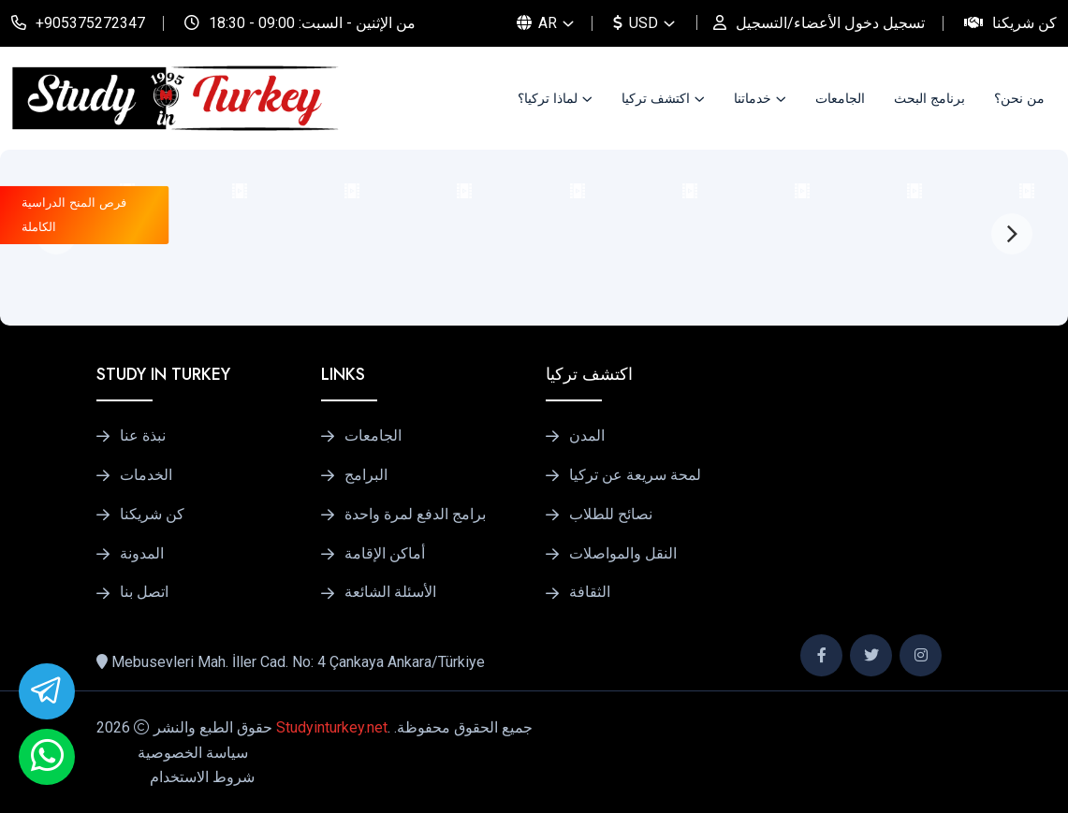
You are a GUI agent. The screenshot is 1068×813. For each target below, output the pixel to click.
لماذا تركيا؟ (548, 98)
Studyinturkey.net (332, 727)
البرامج (366, 475)
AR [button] (537, 23)
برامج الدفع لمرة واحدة (415, 514)
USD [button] (635, 23)
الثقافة (589, 592)
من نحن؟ (1019, 98)
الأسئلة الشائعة (390, 592)
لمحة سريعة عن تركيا (635, 475)
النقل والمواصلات (623, 553)
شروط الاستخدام (202, 777)
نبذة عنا (143, 436)
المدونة (142, 553)
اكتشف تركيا (656, 98)
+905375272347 (90, 23)
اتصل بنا (144, 592)
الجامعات (840, 98)
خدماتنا (752, 98)
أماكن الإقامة (384, 553)
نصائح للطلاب (610, 514)
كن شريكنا (1024, 23)
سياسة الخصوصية (193, 753)
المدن (587, 436)
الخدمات (146, 475)
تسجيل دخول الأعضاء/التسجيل (830, 23)
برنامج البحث (929, 98)
